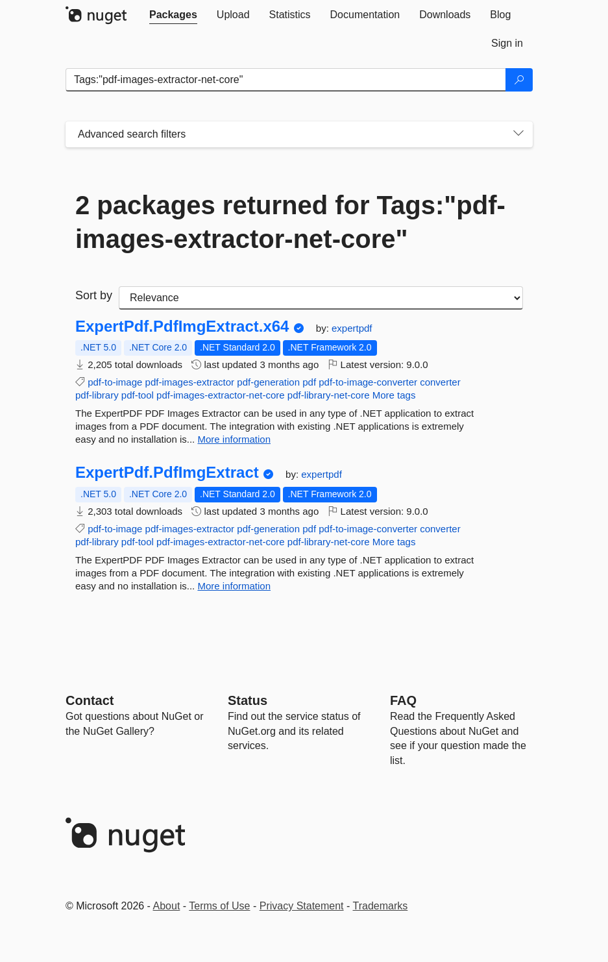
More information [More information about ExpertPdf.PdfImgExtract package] (234, 585)
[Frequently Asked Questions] (403, 700)
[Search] (519, 80)
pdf (309, 382)
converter (440, 382)
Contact (90, 700)
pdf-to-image (115, 382)
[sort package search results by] (321, 298)
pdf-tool (137, 395)
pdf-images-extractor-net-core (220, 395)
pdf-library (97, 395)
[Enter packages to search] (286, 80)
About (166, 905)
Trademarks (380, 905)
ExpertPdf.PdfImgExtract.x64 (182, 326)
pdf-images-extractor (190, 382)
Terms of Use (219, 905)
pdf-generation (268, 382)
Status (247, 700)
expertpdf (352, 328)
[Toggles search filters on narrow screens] (518, 134)
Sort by (93, 295)
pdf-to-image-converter (368, 382)
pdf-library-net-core (328, 395)
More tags (394, 395)
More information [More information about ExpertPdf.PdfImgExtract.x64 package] (234, 439)
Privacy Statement (302, 905)
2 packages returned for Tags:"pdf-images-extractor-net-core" (290, 222)
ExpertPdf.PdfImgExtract (167, 472)
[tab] (173, 15)
